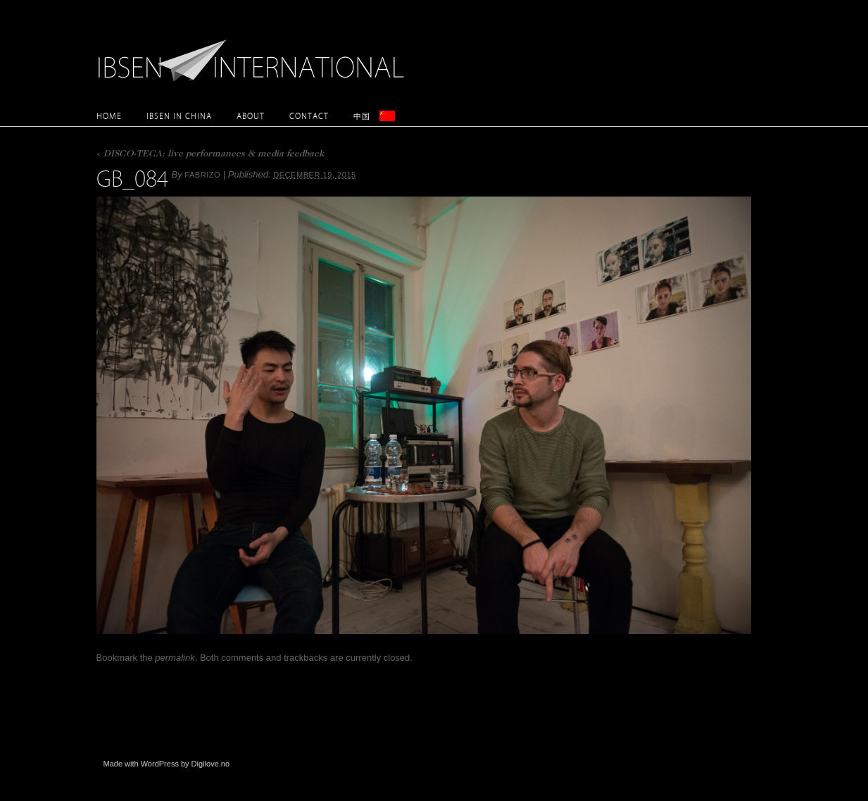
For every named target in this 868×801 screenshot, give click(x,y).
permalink (174, 657)
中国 (361, 116)
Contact (309, 116)
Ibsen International (254, 53)
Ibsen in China (179, 116)
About (251, 116)
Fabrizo (202, 174)
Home (109, 116)
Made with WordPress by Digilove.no (166, 763)
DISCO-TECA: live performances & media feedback (210, 154)
